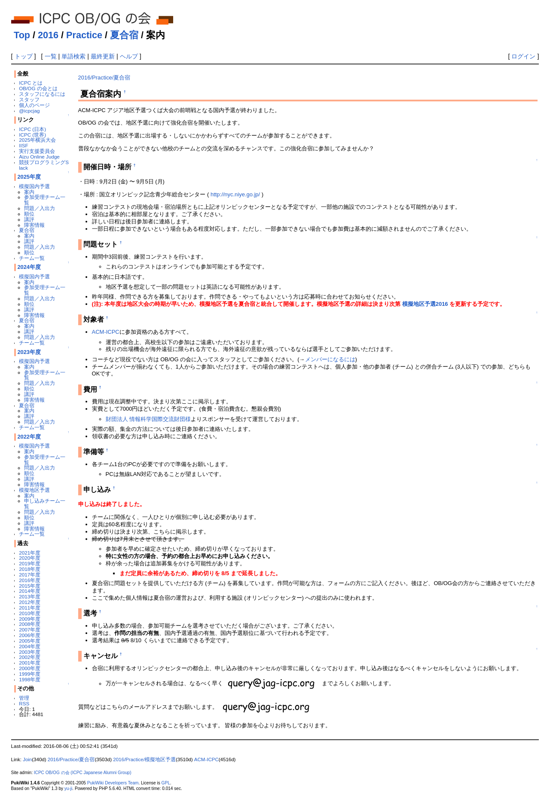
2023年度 (29, 352)
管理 (24, 698)
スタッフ (29, 99)
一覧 (51, 56)
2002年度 (29, 657)
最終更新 (103, 56)
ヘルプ (129, 56)
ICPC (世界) (32, 134)
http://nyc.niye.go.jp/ (235, 194)
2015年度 (29, 586)
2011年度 (29, 607)
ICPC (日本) (32, 129)
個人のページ (34, 105)
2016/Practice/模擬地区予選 (144, 759)
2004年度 (29, 646)
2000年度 (29, 668)
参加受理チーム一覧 (44, 199)
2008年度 (29, 624)
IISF (23, 145)
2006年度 (29, 635)
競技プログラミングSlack (44, 165)
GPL (166, 783)
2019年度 (29, 563)
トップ (24, 56)
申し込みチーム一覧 (44, 503)
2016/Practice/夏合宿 (104, 77)
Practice (84, 35)
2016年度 (29, 580)
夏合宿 (124, 35)
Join (27, 759)
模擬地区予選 (34, 490)
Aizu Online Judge (39, 156)
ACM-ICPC (105, 332)
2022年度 (29, 436)
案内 (29, 192)
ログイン (523, 56)
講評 (29, 219)
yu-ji (68, 788)
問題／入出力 (39, 208)
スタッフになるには (42, 94)
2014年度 (29, 591)
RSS (24, 703)
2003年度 (29, 652)
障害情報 (34, 225)
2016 (48, 35)
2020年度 (29, 558)
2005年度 (29, 641)
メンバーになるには (330, 359)
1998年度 (29, 679)
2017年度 (29, 574)
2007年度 (29, 629)
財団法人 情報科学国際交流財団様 (148, 419)
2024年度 (29, 267)
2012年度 (29, 602)
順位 (29, 214)
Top (22, 35)
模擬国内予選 (34, 186)
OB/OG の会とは (38, 88)
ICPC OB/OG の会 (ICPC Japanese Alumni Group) (82, 772)
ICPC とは (31, 82)
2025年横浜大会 (37, 140)
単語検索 (73, 56)
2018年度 (29, 569)
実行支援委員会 (37, 151)
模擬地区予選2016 (425, 304)
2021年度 (29, 552)
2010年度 (29, 613)
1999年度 (29, 674)
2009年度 (29, 619)
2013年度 (29, 596)
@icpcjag (29, 110)
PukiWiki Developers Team (113, 783)
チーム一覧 (32, 258)
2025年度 (29, 177)
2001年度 (29, 662)
